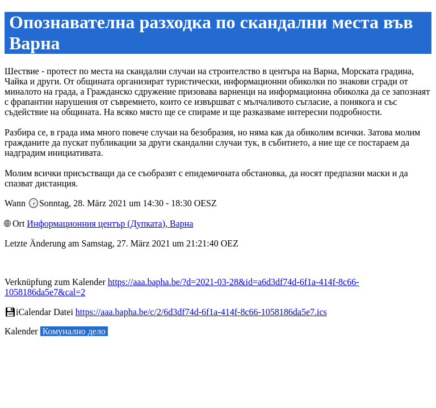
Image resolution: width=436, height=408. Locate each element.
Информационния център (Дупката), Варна (110, 223)
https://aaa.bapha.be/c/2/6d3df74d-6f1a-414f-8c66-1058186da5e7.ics (201, 312)
